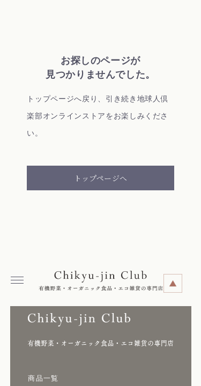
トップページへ (100, 178)
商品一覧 (43, 378)
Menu (19, 276)
